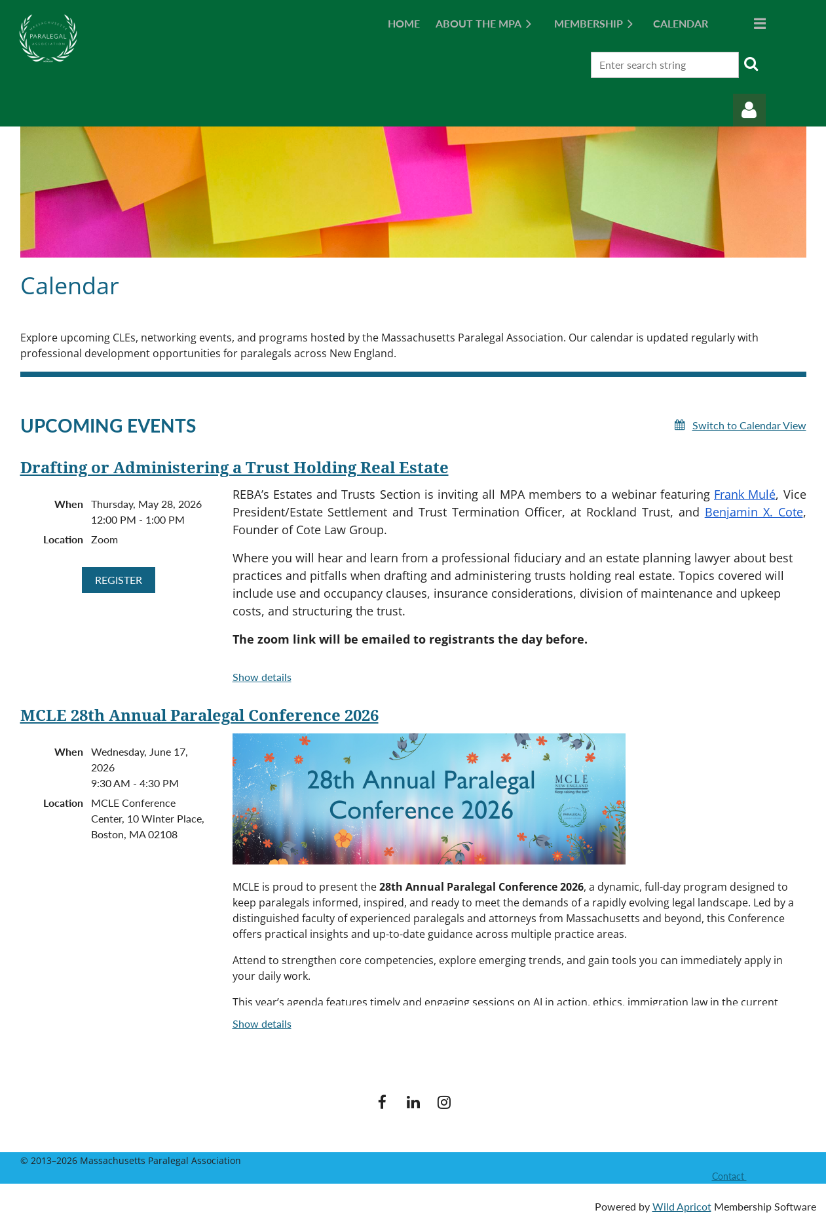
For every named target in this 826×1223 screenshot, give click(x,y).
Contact (729, 1176)
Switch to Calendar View (749, 425)
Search (751, 63)
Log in (749, 110)
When (68, 503)
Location (63, 539)
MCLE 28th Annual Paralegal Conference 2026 (199, 716)
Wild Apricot (681, 1206)
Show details (262, 676)
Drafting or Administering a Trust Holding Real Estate (234, 468)
